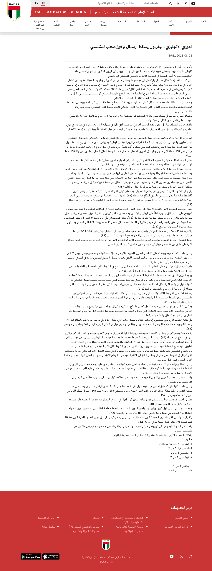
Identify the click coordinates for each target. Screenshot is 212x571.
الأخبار (203, 21)
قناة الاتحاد (171, 23)
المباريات (187, 21)
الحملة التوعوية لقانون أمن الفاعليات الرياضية (130, 528)
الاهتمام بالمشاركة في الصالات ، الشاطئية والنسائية (127, 520)
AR (43, 3)
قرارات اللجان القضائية (176, 526)
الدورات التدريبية (46, 517)
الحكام (96, 517)
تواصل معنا (72, 23)
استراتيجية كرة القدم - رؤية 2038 (39, 25)
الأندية (156, 21)
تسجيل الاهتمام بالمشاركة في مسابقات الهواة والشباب (84, 528)
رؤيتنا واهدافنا (103, 23)
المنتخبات (121, 21)
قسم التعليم (57, 23)
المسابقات (140, 21)
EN (36, 3)
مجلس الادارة (88, 23)
